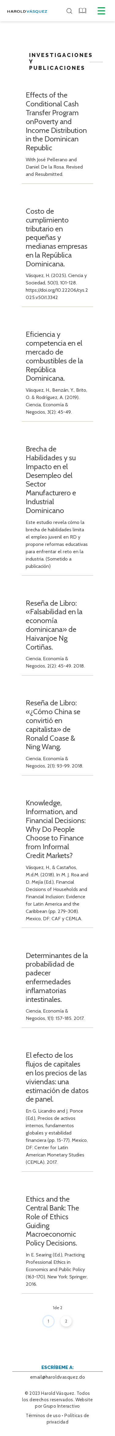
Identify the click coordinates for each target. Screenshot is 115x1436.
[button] (82, 10)
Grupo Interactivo (61, 1406)
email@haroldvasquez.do (57, 1377)
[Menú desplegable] (101, 11)
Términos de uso (43, 1415)
